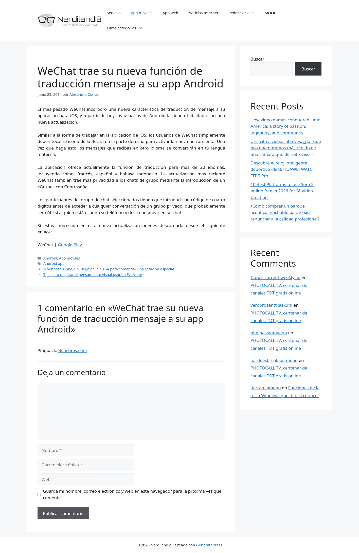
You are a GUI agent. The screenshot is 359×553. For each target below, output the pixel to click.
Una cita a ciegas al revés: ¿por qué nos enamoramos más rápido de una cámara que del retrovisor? (285, 147)
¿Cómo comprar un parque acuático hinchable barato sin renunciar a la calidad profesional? (284, 212)
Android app (54, 263)
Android (50, 258)
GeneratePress (209, 544)
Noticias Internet (203, 12)
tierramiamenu (265, 388)
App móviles (142, 12)
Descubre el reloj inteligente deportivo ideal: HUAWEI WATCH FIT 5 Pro (283, 169)
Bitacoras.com (72, 350)
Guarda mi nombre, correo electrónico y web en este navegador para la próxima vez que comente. (132, 494)
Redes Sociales (241, 12)
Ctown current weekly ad (275, 277)
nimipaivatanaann (268, 333)
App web (170, 12)
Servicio (114, 12)
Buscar (257, 59)
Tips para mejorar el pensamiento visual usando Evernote (92, 274)
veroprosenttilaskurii (271, 305)
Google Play (70, 245)
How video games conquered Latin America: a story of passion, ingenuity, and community (285, 126)
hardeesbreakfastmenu (274, 360)
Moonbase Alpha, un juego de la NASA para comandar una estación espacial (108, 269)
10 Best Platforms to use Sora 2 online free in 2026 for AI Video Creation (282, 190)
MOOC (271, 12)
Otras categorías (127, 27)
